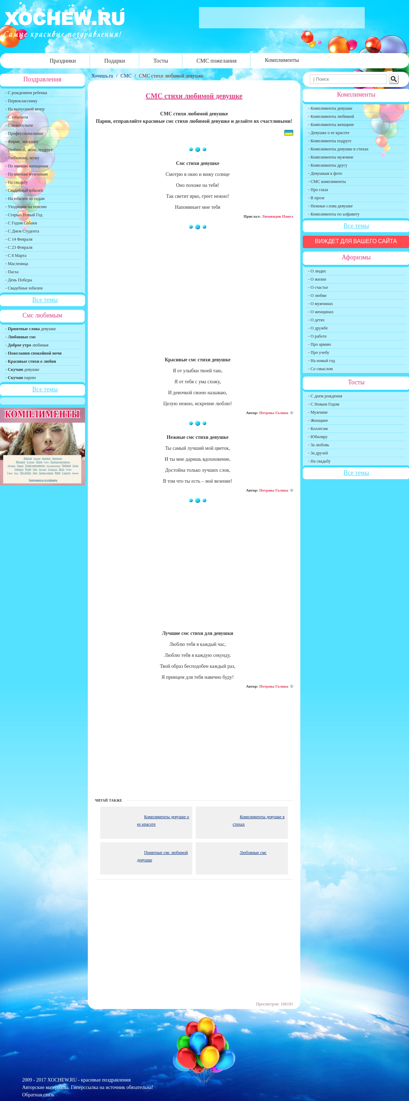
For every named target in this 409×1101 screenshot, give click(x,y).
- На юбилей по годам (25, 198)
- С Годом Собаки (21, 222)
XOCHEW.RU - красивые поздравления (89, 1080)
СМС (125, 76)
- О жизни (317, 279)
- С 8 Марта (16, 255)
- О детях (316, 319)
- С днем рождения (325, 396)
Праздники (63, 61)
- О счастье (318, 287)
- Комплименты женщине (331, 124)
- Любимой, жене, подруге (29, 149)
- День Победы (18, 279)
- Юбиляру (318, 436)
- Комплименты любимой (331, 116)
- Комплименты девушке (330, 108)
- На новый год (321, 360)
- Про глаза (318, 189)
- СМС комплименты (327, 181)
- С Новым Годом (323, 404)
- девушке (30, 328)
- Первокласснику (21, 100)
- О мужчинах (320, 303)
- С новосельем (19, 125)
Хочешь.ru (102, 76)
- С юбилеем (16, 117)
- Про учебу (318, 352)
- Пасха (11, 271)
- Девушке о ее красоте (329, 132)
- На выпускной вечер (25, 109)
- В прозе (316, 197)
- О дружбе (318, 328)
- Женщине (318, 420)
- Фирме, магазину (22, 141)
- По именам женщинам (26, 166)
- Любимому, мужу (22, 157)
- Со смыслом (320, 368)
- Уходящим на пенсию (26, 206)
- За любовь (318, 444)
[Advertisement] (194, 296)
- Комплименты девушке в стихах (338, 149)
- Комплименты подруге (329, 140)
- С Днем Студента (22, 231)
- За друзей (318, 453)
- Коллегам (318, 428)
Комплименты (282, 60)
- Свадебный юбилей (24, 190)
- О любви (317, 295)
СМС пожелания (217, 61)
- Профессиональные (24, 133)
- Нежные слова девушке (330, 205)
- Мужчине (318, 412)
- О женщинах (321, 311)
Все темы (45, 299)
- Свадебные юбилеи (23, 288)
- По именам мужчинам (26, 174)
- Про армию (319, 344)
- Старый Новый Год (23, 214)
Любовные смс (253, 852)
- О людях (317, 271)
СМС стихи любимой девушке (171, 76)
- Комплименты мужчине (330, 157)
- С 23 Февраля (18, 247)
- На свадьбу (16, 182)
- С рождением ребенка (26, 92)
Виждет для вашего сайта (356, 241)
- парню (20, 377)
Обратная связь (38, 1094)
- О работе (317, 336)
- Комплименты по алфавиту (333, 214)
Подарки (114, 61)
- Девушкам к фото (325, 173)
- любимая (27, 345)
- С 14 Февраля (18, 239)
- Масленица (16, 263)
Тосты (160, 61)
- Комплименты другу (327, 165)
